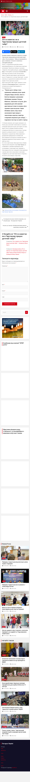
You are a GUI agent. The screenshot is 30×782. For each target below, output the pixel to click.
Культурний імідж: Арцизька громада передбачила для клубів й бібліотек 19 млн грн (14, 684)
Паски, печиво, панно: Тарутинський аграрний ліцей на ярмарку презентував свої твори (14, 732)
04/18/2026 (5, 664)
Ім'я (3, 284)
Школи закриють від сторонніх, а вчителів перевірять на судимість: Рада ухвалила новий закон (15, 632)
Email (3, 290)
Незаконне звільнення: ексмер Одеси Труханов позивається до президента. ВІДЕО (13, 660)
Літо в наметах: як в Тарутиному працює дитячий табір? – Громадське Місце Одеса (17, 243)
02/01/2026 (5, 611)
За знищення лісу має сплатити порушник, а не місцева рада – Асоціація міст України (14, 219)
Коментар (5, 266)
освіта (3, 37)
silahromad (13, 46)
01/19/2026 (5, 635)
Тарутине (10, 211)
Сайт (3, 297)
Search (26, 312)
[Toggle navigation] (7, 11)
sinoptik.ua (14, 767)
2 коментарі (21, 46)
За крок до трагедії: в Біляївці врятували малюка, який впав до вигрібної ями (15, 226)
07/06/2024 (5, 46)
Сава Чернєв (5, 211)
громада (4, 679)
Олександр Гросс (23, 210)
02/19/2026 (5, 588)
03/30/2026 (5, 565)
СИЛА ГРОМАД (8, 5)
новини (4, 655)
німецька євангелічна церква (11, 210)
